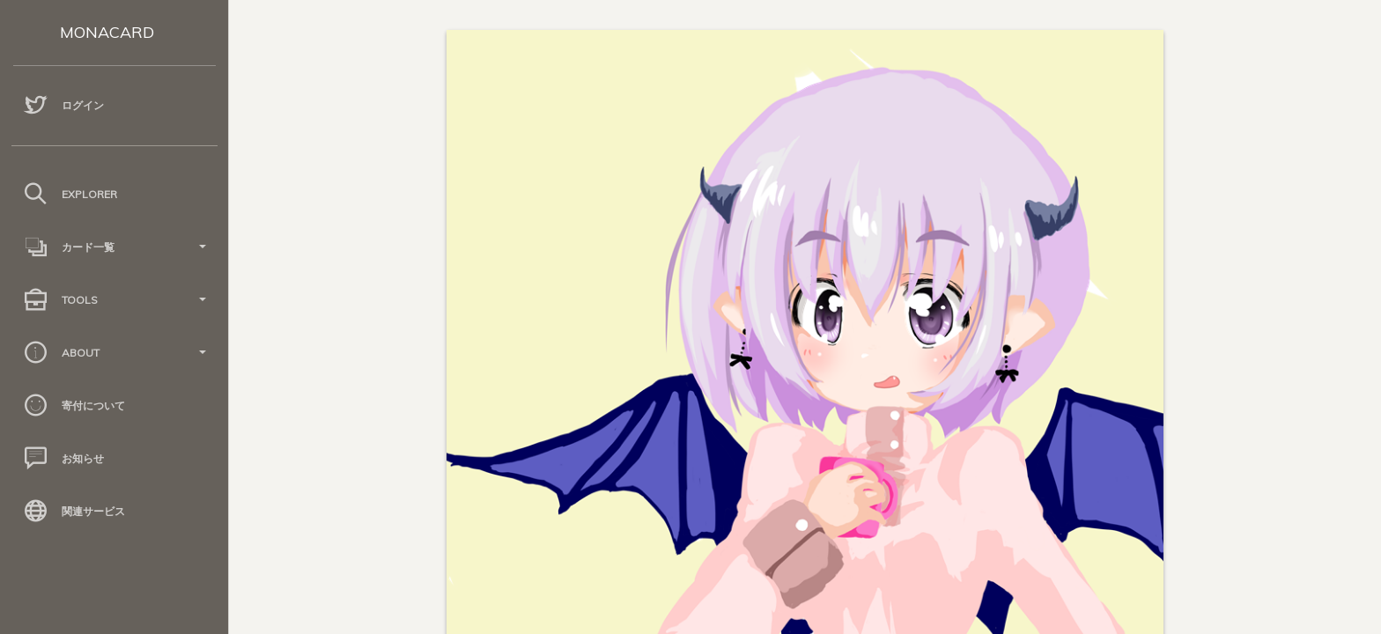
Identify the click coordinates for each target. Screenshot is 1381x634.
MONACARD (107, 32)
